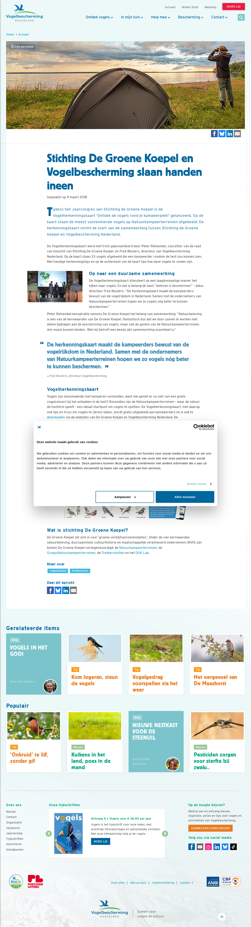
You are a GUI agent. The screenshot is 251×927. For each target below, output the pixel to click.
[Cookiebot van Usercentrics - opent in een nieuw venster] (196, 427)
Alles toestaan (185, 496)
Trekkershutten (113, 553)
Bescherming (189, 17)
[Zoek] (241, 17)
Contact (217, 17)
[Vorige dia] (48, 846)
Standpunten (14, 849)
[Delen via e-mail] (237, 133)
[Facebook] (191, 846)
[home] (24, 13)
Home (10, 34)
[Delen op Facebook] (214, 133)
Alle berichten (22, 46)
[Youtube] (200, 846)
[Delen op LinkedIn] (229, 133)
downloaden (56, 417)
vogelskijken (57, 570)
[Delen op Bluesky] (222, 133)
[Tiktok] (233, 846)
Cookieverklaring (163, 882)
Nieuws (11, 811)
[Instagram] (208, 846)
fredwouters (80, 570)
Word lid (101, 841)
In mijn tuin (130, 17)
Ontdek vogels (98, 17)
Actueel (23, 34)
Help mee (159, 17)
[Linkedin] (216, 846)
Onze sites (118, 882)
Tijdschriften (14, 838)
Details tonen (196, 484)
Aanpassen (125, 496)
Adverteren (14, 844)
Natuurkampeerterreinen (138, 548)
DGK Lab (142, 553)
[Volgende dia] (165, 846)
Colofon (185, 882)
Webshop (210, 7)
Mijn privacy (138, 882)
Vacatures (13, 828)
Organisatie (14, 822)
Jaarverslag (14, 833)
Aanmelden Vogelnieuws (210, 828)
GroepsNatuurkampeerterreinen (71, 553)
